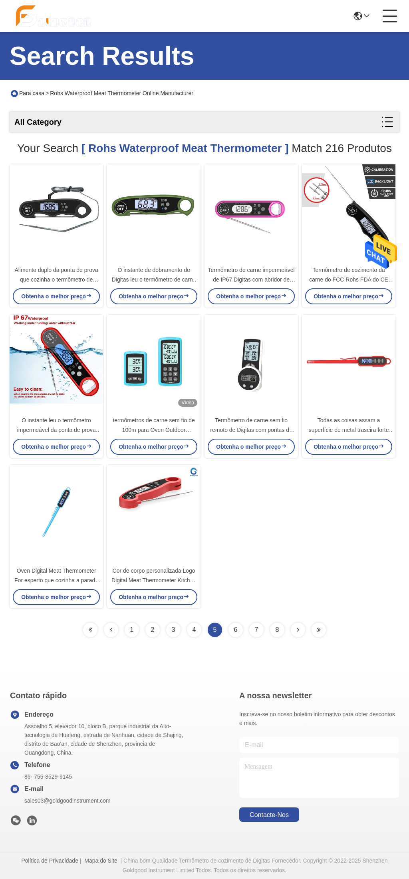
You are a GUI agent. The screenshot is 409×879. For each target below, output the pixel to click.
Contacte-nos (269, 814)
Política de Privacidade (50, 860)
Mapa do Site (100, 860)
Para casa (31, 93)
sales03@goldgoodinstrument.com (67, 800)
